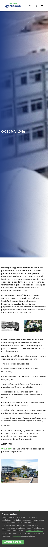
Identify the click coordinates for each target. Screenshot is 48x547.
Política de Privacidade (34, 531)
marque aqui (16, 536)
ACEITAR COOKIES (13, 542)
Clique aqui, (6, 448)
